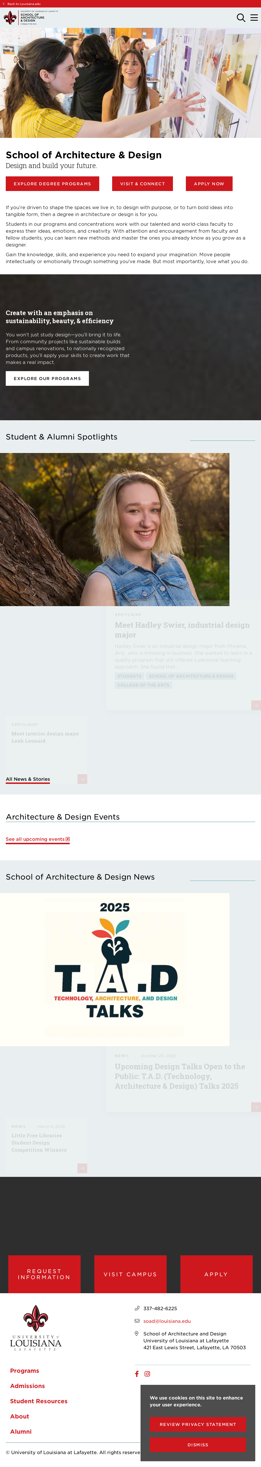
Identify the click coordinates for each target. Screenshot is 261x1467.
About (19, 1416)
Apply (216, 1274)
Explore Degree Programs (52, 183)
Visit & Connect (142, 183)
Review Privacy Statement (198, 1424)
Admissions (27, 1385)
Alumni (21, 1431)
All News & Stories (28, 778)
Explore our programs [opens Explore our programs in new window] (47, 378)
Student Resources (39, 1400)
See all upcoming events (35, 838)
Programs (24, 1370)
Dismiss (198, 1444)
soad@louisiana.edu (167, 1321)
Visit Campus (130, 1274)
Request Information (44, 1274)
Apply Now (209, 183)
